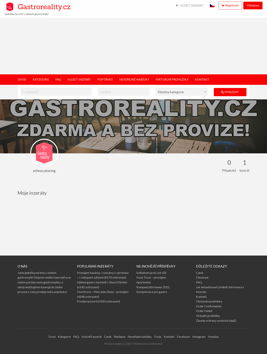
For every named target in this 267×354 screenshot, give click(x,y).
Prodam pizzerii (87, 301)
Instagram (198, 336)
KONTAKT (202, 79)
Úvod (51, 336)
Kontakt (201, 296)
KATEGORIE (41, 79)
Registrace (232, 5)
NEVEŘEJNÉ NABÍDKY (134, 79)
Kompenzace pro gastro (151, 291)
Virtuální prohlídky (208, 315)
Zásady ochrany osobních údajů (216, 320)
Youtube (213, 336)
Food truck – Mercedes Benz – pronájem (103, 291)
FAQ (58, 79)
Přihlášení (253, 5)
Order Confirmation (208, 306)
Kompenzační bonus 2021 (153, 287)
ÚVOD (22, 79)
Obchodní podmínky (209, 301)
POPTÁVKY (105, 79)
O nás (157, 336)
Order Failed (204, 311)
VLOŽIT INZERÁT (190, 5)
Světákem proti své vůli (151, 272)
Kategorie (64, 336)
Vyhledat (230, 92)
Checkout (202, 277)
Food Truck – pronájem (151, 277)
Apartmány (143, 282)
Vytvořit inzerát (92, 336)
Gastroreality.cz (44, 6)
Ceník (199, 272)
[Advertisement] (134, 46)
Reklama (119, 336)
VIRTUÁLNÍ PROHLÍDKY (172, 79)
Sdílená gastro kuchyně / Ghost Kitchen (102, 282)
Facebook (183, 336)
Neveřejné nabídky (140, 336)
